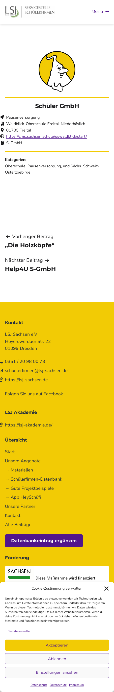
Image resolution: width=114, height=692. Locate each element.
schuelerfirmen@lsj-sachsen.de (36, 371)
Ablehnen (57, 658)
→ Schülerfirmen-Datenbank (33, 479)
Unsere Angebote (23, 461)
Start (10, 452)
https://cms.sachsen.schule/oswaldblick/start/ (46, 136)
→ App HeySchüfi (23, 497)
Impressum (76, 685)
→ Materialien (19, 470)
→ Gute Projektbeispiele (29, 488)
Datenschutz (38, 685)
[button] (106, 588)
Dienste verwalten (19, 631)
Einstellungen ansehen (57, 672)
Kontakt (12, 515)
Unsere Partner (20, 506)
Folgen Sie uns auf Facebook (34, 394)
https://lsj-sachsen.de (26, 380)
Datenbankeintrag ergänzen (44, 540)
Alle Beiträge (18, 525)
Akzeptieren (57, 645)
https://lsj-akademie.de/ (28, 425)
